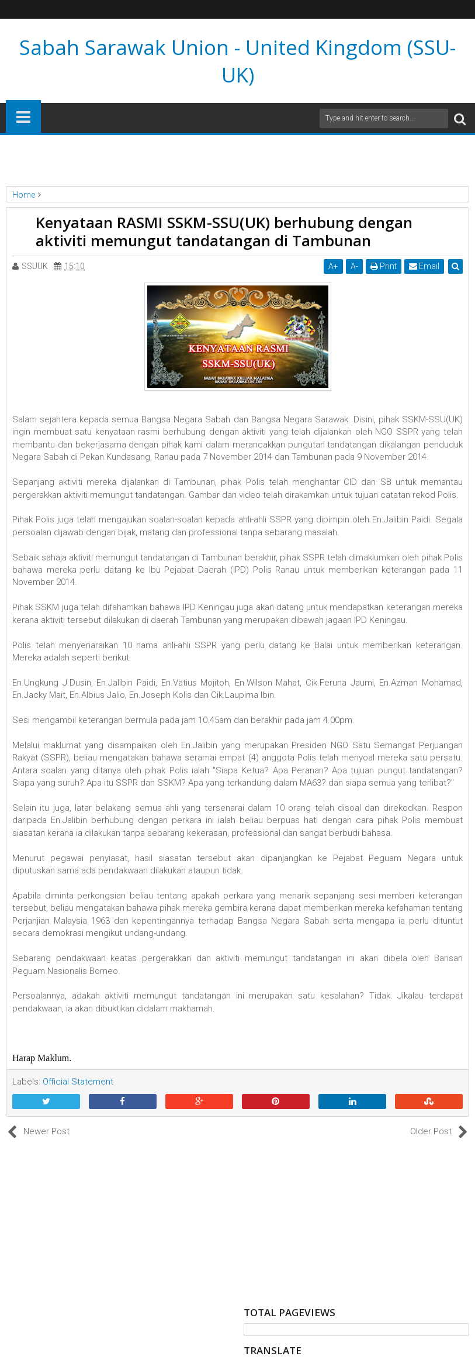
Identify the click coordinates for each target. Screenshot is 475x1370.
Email (424, 266)
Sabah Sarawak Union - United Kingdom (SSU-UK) (237, 60)
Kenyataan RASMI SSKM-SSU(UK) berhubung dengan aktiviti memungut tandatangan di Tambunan (224, 231)
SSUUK (35, 266)
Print (383, 266)
